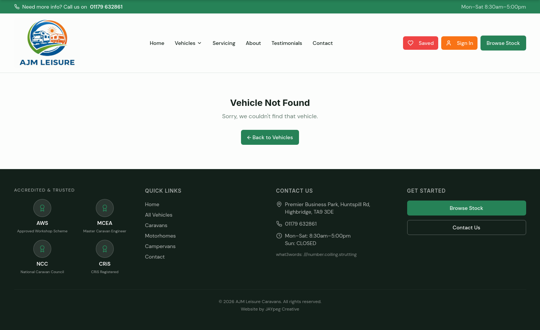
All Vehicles (159, 214)
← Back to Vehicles (270, 137)
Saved (421, 43)
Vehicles (188, 43)
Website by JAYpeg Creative (270, 309)
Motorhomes (160, 235)
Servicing (224, 43)
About (253, 43)
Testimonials (287, 43)
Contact (323, 43)
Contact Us (466, 227)
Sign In (459, 43)
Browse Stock (503, 43)
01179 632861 (106, 6)
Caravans (156, 225)
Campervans (160, 246)
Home (157, 43)
